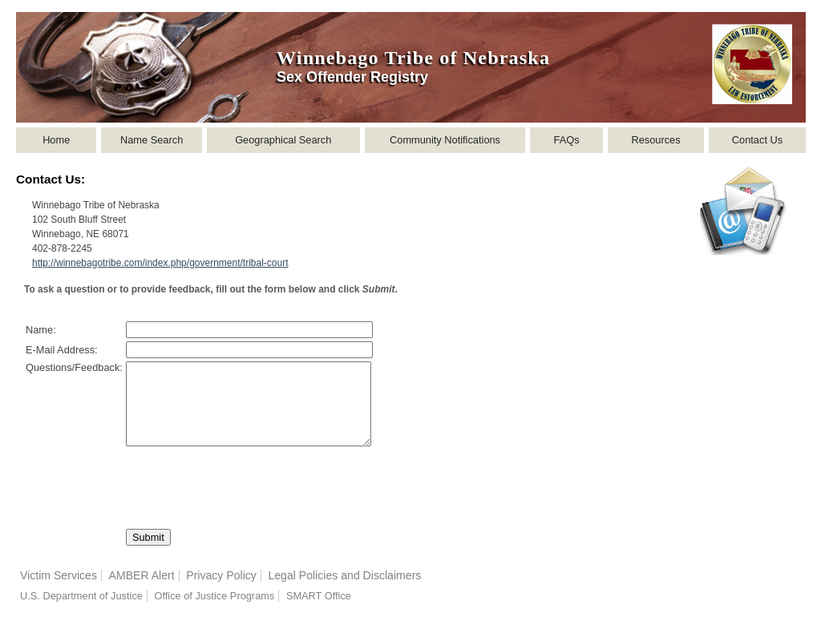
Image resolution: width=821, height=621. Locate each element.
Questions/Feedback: (74, 367)
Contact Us (757, 140)
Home (56, 140)
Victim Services (58, 575)
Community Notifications (445, 140)
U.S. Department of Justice (81, 596)
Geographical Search (283, 140)
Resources (655, 140)
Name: (41, 330)
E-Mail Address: (62, 350)
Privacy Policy (221, 575)
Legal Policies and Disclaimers (344, 575)
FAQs (567, 140)
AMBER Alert (142, 575)
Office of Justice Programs (214, 596)
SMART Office (318, 596)
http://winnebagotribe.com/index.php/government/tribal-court (160, 262)
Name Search (151, 140)
